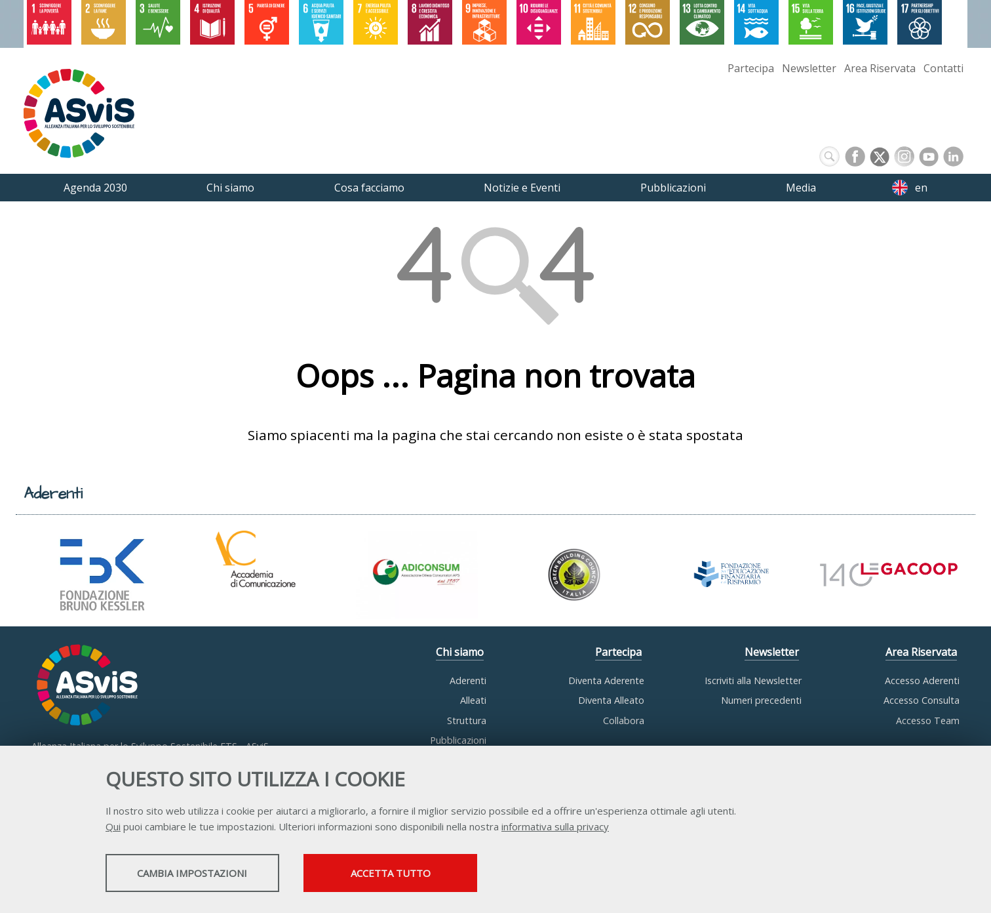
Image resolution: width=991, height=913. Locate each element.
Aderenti (468, 680)
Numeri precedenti (761, 700)
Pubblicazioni (458, 740)
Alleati (473, 700)
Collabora (623, 720)
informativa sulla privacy (555, 827)
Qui (113, 827)
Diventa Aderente (606, 680)
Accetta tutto (445, 874)
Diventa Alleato (611, 700)
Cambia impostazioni (209, 874)
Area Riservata (880, 68)
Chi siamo (460, 652)
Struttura (466, 720)
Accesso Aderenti (922, 680)
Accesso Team (928, 720)
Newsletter (809, 68)
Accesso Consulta (922, 700)
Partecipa (751, 68)
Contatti (943, 68)
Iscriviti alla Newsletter (753, 680)
